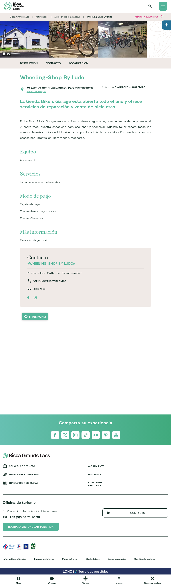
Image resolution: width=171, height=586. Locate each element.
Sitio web (39, 289)
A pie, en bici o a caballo (67, 16)
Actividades (41, 16)
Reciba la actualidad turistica (30, 526)
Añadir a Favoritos (149, 16)
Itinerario (37, 317)
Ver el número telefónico (49, 281)
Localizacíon (78, 63)
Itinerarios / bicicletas (23, 483)
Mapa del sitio (69, 559)
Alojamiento (96, 466)
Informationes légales (14, 559)
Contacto (53, 63)
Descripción (29, 63)
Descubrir (94, 474)
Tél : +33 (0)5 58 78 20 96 (21, 517)
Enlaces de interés (44, 559)
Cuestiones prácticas (95, 484)
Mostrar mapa (36, 91)
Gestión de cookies (144, 559)
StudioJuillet (93, 559)
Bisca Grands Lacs (19, 16)
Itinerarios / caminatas (24, 474)
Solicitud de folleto (22, 466)
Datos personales (117, 559)
